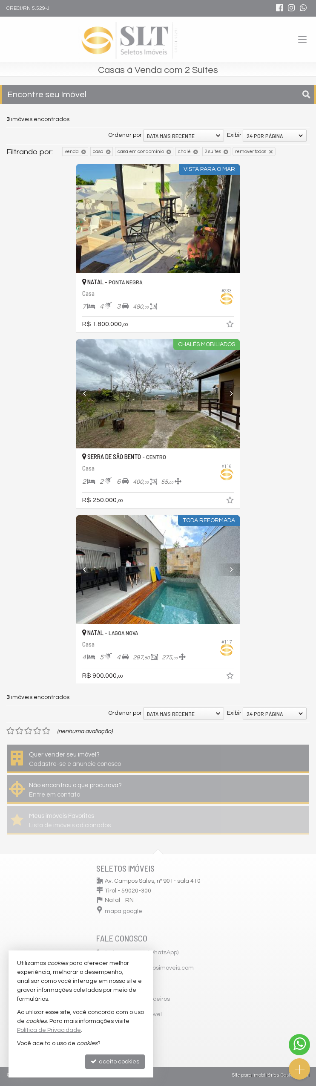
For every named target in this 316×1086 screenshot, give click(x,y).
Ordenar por (125, 135)
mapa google (123, 911)
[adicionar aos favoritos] (230, 326)
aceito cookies (115, 1061)
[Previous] (88, 218)
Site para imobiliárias (255, 1075)
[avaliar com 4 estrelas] (37, 731)
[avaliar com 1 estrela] (10, 731)
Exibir (234, 135)
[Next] (227, 218)
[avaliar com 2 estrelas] (19, 731)
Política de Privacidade (49, 1030)
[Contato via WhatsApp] (299, 1044)
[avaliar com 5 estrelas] (46, 731)
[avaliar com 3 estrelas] (28, 731)
